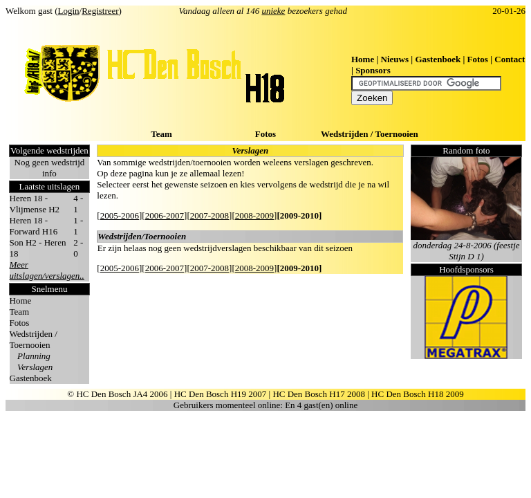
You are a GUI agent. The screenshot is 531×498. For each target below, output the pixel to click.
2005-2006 (119, 215)
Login (69, 11)
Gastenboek (437, 59)
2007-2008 (209, 215)
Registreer (100, 11)
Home (362, 59)
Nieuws (395, 59)
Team (161, 134)
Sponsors (373, 70)
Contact (509, 59)
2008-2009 (254, 215)
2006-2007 (164, 215)
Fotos (477, 59)
